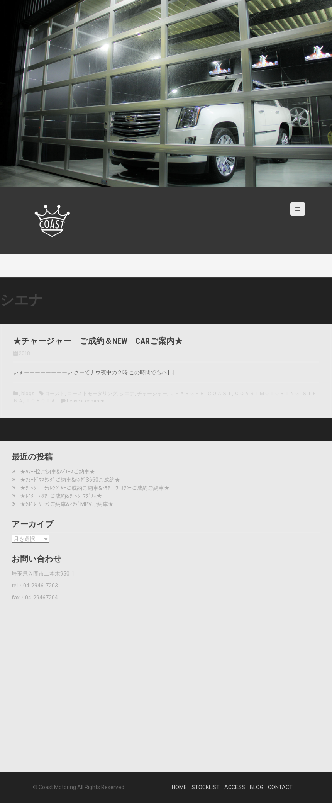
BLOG (256, 787)
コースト (55, 393)
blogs (27, 393)
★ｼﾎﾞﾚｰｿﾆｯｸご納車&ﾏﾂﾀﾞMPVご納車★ (66, 504)
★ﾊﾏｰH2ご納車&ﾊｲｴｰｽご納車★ (57, 472)
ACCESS (234, 787)
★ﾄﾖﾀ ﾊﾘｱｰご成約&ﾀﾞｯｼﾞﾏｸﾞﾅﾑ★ (61, 496)
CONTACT (280, 787)
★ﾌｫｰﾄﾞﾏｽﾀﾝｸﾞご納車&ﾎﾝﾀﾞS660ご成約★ (70, 480)
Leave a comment (86, 401)
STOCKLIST (205, 787)
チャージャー (152, 393)
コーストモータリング (92, 393)
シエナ (127, 393)
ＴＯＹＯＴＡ (40, 401)
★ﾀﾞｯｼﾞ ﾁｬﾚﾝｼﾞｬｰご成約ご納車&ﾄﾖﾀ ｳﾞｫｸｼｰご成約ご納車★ (94, 488)
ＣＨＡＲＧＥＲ (187, 393)
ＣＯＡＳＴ (219, 393)
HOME (179, 787)
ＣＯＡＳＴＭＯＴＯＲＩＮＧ (267, 393)
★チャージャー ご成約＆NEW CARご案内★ (98, 341)
